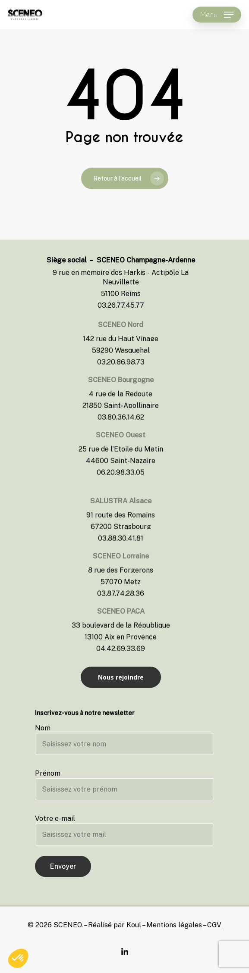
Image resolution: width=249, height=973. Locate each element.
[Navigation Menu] (216, 14)
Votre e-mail (124, 829)
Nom (124, 739)
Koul (133, 925)
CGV (214, 925)
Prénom (124, 784)
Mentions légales (174, 925)
